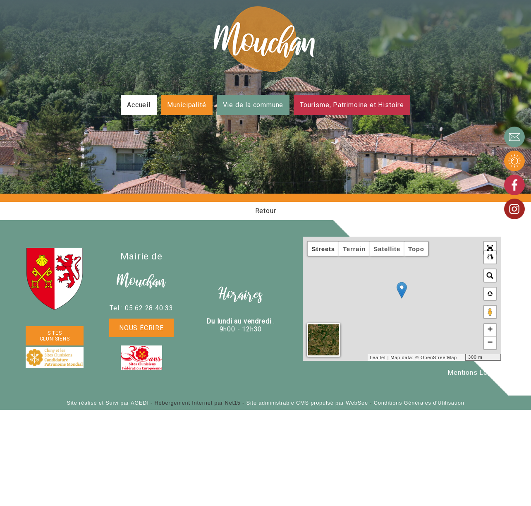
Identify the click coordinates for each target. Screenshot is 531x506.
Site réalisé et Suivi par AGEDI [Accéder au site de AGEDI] (107, 403)
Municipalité (186, 105)
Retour (265, 211)
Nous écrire (141, 328)
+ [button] (490, 330)
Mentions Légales (476, 373)
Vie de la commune (253, 105)
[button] (490, 248)
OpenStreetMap (439, 357)
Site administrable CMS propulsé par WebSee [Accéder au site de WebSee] (307, 403)
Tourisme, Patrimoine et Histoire (352, 105)
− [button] (490, 343)
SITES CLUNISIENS (55, 336)
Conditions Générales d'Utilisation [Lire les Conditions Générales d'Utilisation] (419, 403)
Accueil (139, 105)
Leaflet (378, 357)
